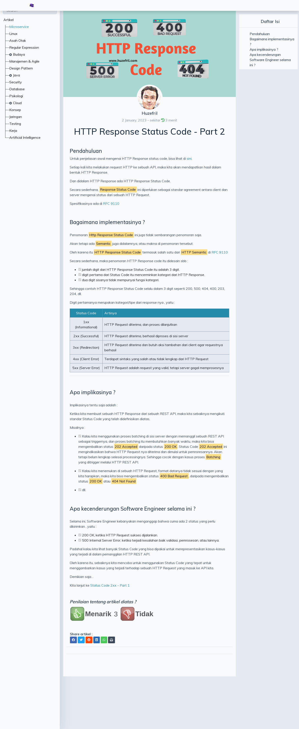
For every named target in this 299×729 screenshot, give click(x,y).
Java (16, 75)
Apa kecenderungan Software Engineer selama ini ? (133, 508)
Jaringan (15, 117)
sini (189, 158)
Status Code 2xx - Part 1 (110, 585)
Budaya (19, 54)
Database (17, 89)
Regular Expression (24, 47)
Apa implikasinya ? (92, 392)
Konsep (15, 110)
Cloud (17, 103)
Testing (15, 123)
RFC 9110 (111, 203)
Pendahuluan (86, 151)
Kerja (13, 130)
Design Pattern (21, 68)
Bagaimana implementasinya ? (107, 222)
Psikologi (16, 96)
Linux (13, 33)
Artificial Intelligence (24, 137)
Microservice (19, 26)
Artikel (8, 20)
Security (15, 82)
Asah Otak (17, 40)
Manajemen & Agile (24, 61)
